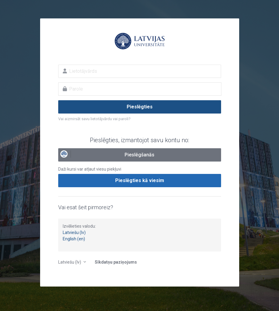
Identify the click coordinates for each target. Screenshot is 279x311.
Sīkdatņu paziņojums (116, 262)
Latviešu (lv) (74, 232)
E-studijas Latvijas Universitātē (139, 41)
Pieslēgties (140, 107)
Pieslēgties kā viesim (139, 180)
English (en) (74, 238)
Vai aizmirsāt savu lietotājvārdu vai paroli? (94, 119)
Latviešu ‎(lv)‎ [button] (70, 262)
